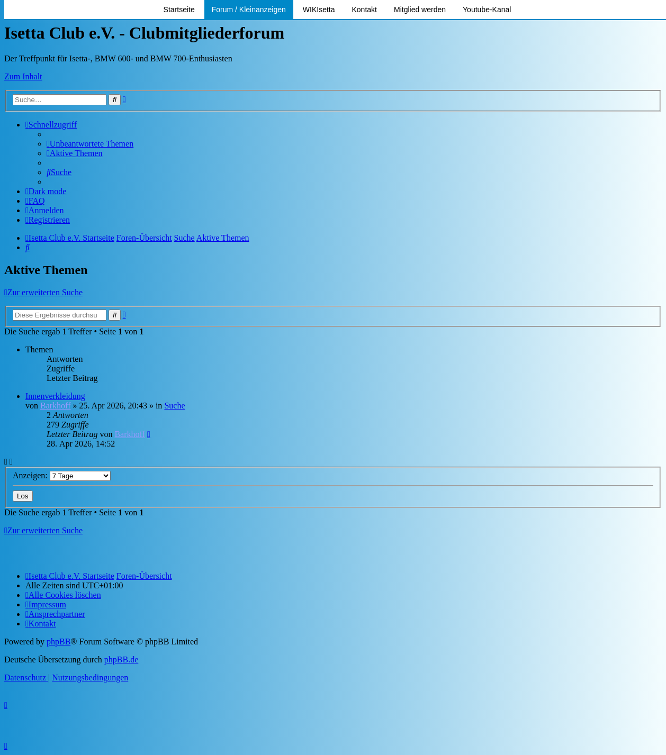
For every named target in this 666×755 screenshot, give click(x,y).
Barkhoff (55, 405)
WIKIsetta (319, 9)
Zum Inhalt (23, 76)
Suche (174, 405)
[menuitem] (90, 143)
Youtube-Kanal (487, 9)
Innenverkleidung (55, 396)
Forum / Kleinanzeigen (249, 9)
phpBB (58, 641)
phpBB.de (121, 659)
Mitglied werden (420, 9)
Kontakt (364, 9)
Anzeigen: (62, 475)
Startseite (179, 9)
